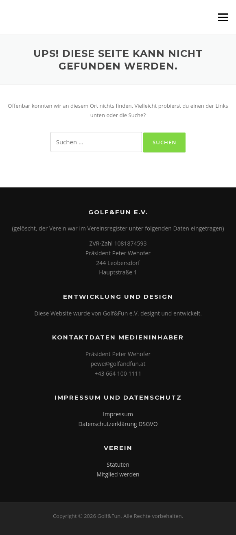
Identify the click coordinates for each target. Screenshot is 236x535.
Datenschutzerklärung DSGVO (117, 424)
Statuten (118, 464)
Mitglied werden (117, 474)
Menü (223, 17)
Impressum (118, 414)
